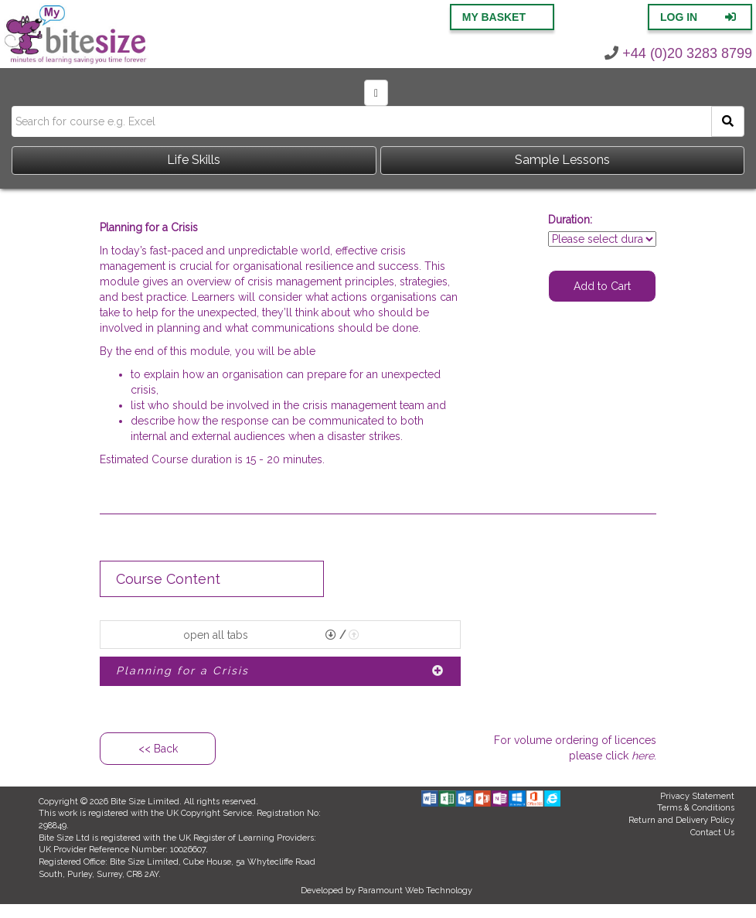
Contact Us (712, 833)
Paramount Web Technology (415, 891)
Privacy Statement (697, 796)
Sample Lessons (562, 159)
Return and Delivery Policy (681, 820)
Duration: (570, 219)
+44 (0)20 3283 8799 (678, 53)
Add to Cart (602, 286)
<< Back (158, 748)
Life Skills (193, 159)
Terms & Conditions (695, 808)
